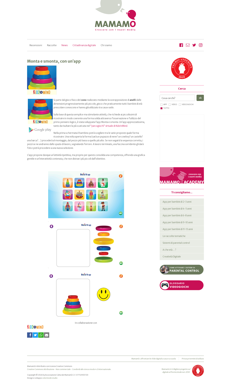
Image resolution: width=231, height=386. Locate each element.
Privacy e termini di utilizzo (193, 359)
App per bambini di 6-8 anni (177, 215)
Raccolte (52, 45)
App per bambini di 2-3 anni (177, 201)
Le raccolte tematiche (174, 236)
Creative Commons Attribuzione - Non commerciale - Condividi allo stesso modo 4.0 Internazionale (69, 369)
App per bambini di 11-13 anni (178, 229)
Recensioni (35, 45)
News (64, 45)
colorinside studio (49, 378)
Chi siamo (106, 45)
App (165, 104)
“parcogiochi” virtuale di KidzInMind (108, 125)
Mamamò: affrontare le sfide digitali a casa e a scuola (153, 359)
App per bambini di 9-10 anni (178, 222)
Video (174, 104)
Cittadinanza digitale (84, 45)
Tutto (166, 108)
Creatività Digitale (172, 256)
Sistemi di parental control (176, 242)
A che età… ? (169, 249)
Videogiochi (187, 104)
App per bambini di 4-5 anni (177, 208)
